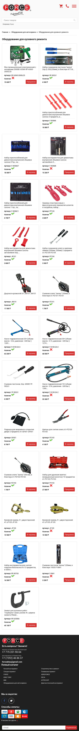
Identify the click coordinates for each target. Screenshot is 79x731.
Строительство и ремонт (50, 669)
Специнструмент (10, 672)
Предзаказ (31, 82)
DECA (43, 677)
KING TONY (7, 677)
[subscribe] (33, 728)
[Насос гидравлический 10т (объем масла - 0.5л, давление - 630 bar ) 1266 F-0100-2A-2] (58, 373)
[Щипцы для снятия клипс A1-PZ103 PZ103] (58, 418)
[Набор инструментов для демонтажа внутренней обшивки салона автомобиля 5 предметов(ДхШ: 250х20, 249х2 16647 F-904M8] (58, 146)
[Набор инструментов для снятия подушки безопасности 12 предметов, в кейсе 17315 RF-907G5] (20, 554)
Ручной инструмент (10, 669)
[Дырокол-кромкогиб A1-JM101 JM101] (20, 282)
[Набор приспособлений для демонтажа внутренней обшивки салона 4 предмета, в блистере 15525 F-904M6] (58, 101)
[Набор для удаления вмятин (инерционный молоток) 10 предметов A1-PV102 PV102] (58, 463)
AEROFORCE (45, 674)
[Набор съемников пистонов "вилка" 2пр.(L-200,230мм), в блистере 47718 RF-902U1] (58, 56)
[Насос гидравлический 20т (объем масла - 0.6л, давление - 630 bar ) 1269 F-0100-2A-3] (20, 327)
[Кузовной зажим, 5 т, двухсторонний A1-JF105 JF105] (58, 509)
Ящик (12, 24)
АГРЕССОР (45, 680)
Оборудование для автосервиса (15, 683)
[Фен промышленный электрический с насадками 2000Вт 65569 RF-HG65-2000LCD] (20, 56)
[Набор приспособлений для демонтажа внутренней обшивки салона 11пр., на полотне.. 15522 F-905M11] (20, 191)
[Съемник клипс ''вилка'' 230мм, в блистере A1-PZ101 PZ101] (58, 282)
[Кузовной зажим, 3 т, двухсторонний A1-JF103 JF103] (20, 509)
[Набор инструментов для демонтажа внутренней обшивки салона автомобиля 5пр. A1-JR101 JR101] (20, 237)
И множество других (8, 720)
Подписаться (71, 728)
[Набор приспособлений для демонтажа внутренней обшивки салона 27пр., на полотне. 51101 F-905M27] (20, 146)
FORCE (6, 674)
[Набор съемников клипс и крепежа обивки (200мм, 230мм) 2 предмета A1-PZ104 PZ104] (58, 237)
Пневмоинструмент (48, 672)
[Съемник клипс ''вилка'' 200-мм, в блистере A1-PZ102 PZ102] (20, 463)
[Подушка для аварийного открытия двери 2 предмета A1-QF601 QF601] (20, 418)
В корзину (69, 82)
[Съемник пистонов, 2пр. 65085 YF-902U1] (20, 373)
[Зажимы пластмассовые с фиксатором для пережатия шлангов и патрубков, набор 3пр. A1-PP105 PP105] (58, 191)
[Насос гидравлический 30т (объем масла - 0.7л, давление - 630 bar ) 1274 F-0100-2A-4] (58, 327)
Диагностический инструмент (52, 683)
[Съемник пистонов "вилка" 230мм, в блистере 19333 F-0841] (58, 554)
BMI (5, 680)
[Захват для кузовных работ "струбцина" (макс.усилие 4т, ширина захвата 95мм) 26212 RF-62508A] (20, 599)
